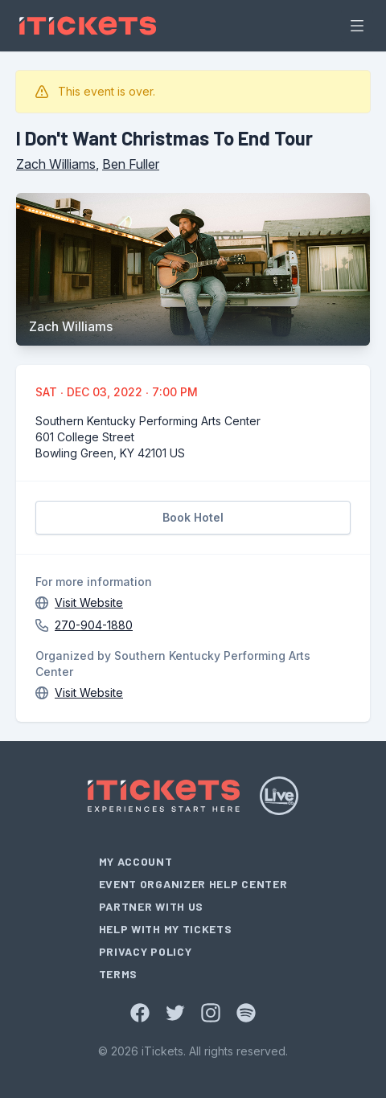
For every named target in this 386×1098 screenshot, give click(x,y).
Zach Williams (56, 164)
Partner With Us (151, 906)
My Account (136, 861)
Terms (118, 974)
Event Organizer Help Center (193, 884)
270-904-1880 (94, 625)
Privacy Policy (145, 951)
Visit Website (89, 602)
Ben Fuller (130, 164)
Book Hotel (193, 517)
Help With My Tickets (165, 929)
